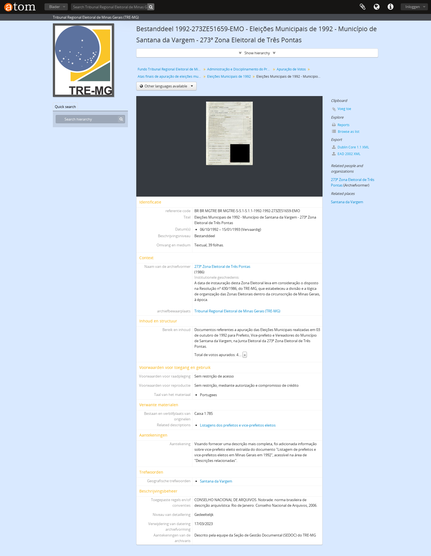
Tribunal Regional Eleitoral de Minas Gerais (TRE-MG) (237, 310)
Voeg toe (344, 108)
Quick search (65, 106)
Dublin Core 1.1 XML (350, 147)
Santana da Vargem (216, 481)
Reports (341, 125)
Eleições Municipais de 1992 (229, 76)
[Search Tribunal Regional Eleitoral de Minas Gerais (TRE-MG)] (112, 6)
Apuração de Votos (291, 69)
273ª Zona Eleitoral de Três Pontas (222, 266)
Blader (54, 6)
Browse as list (345, 131)
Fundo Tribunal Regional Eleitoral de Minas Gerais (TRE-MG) (170, 69)
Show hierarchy (257, 52)
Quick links (390, 7)
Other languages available (168, 86)
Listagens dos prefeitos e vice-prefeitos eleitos (238, 425)
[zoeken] (150, 6)
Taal (376, 7)
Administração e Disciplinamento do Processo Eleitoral (240, 69)
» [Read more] (245, 354)
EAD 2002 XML (346, 153)
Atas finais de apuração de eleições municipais (170, 76)
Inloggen (412, 6)
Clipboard (363, 7)
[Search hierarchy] (90, 119)
